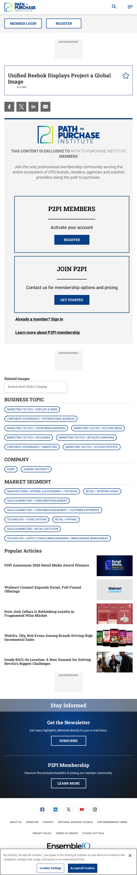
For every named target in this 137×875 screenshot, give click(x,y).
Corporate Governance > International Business (41, 418)
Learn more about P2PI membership (47, 332)
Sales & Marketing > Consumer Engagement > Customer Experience (53, 510)
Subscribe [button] (68, 740)
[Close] (130, 855)
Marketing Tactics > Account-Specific (92, 447)
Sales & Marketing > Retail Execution (32, 528)
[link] (9, 107)
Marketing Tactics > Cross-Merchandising (36, 428)
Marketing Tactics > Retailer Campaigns (86, 437)
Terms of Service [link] (67, 833)
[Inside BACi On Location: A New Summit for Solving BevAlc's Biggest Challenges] (115, 662)
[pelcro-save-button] (124, 76)
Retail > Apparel (66, 519)
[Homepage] (20, 7)
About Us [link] (15, 822)
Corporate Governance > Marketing (32, 447)
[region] (68, 862)
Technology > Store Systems (26, 519)
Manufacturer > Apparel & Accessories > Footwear (42, 491)
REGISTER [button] (72, 239)
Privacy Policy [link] (42, 833)
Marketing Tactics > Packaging (28, 437)
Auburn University (36, 469)
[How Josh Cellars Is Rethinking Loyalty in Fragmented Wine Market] (115, 613)
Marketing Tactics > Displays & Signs (32, 409)
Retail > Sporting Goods (102, 491)
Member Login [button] (23, 23)
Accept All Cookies (82, 868)
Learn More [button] (68, 783)
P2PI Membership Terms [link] (112, 822)
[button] (130, 7)
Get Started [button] (71, 300)
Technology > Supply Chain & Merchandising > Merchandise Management (57, 538)
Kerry (11, 469)
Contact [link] (48, 822)
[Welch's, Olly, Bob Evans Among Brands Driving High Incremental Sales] (115, 637)
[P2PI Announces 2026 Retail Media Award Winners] (115, 565)
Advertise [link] (32, 822)
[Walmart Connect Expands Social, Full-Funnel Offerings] (115, 589)
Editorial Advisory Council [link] (75, 822)
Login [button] (39, 319)
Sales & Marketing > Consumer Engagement (37, 500)
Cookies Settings (93, 833)
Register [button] (64, 23)
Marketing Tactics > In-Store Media (98, 428)
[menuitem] (9, 107)
